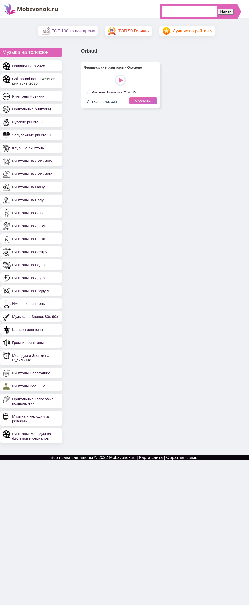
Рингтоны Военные (28, 386)
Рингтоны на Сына (28, 213)
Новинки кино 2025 (28, 66)
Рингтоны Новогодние (31, 373)
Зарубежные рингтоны (31, 135)
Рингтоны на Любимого (32, 174)
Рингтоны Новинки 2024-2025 (114, 92)
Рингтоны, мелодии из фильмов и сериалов (31, 436)
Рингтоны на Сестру (29, 252)
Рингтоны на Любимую (32, 161)
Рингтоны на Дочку (28, 226)
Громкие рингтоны (28, 342)
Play (121, 80)
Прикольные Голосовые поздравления (33, 401)
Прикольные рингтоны (31, 109)
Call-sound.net (24, 79)
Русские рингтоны (27, 122)
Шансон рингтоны (27, 329)
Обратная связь (181, 457)
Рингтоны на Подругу (30, 291)
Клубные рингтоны (28, 148)
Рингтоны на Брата (28, 239)
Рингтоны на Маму (28, 187)
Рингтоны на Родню (29, 265)
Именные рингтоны (29, 304)
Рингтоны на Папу (28, 200)
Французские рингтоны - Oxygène (113, 67)
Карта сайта (151, 457)
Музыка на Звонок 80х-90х (35, 316)
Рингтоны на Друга (28, 278)
